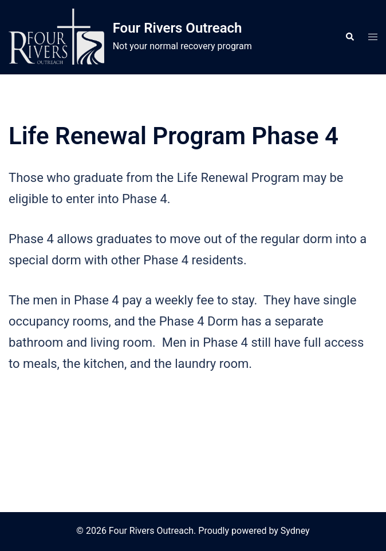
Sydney (295, 530)
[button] (349, 37)
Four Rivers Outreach (177, 28)
